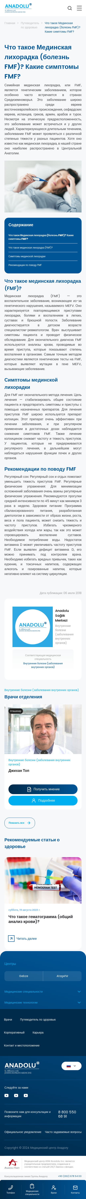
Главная (9, 23)
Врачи (8, 1020)
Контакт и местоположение (21, 1045)
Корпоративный (14, 1032)
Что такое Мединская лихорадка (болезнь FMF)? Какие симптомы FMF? (41, 237)
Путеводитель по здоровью (30, 25)
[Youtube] (6, 1096)
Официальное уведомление (22, 1132)
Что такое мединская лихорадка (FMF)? (30, 247)
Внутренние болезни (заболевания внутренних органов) (43, 665)
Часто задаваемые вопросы (63, 1132)
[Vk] (16, 1096)
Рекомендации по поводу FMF (25, 265)
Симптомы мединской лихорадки (26, 256)
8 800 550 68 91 (67, 1114)
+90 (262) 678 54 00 (70, 1176)
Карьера (38, 1032)
